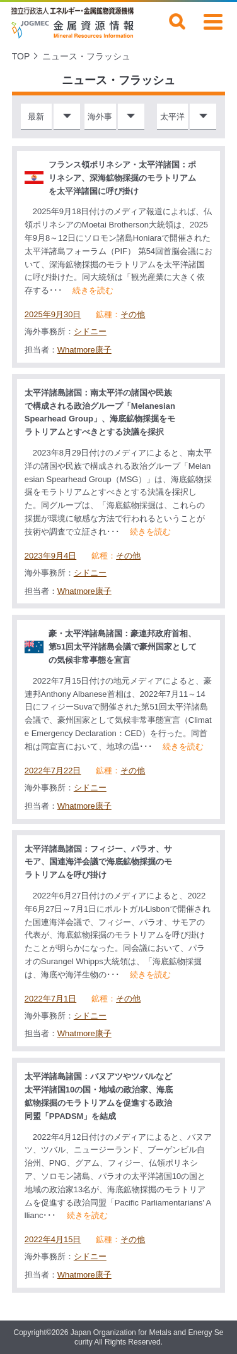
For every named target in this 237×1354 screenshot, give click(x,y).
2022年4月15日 (53, 1239)
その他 (132, 314)
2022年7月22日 (53, 770)
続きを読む (92, 290)
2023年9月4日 (50, 556)
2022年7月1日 (50, 998)
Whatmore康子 (84, 349)
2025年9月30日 (53, 314)
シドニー (90, 331)
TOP (21, 56)
